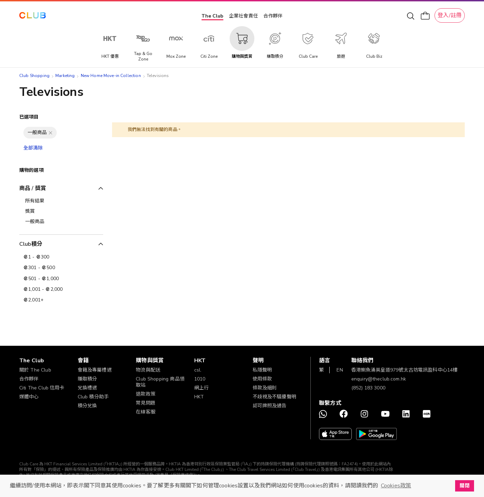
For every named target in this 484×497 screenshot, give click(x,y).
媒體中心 (29, 397)
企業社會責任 (243, 16)
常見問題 (145, 403)
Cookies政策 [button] (396, 485)
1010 (200, 379)
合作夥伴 (273, 16)
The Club (212, 16)
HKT (199, 397)
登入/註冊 (450, 15)
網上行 (201, 388)
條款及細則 (265, 388)
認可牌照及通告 (270, 405)
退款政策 (145, 394)
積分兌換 (87, 405)
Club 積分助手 (93, 397)
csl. (198, 370)
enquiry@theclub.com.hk (378, 379)
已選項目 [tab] (29, 117)
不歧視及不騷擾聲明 (274, 397)
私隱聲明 (262, 370)
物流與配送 (148, 370)
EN (340, 370)
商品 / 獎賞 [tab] (32, 188)
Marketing (65, 75)
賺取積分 (87, 379)
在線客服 (145, 412)
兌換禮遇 (87, 388)
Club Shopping (34, 75)
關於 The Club (35, 370)
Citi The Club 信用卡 (42, 388)
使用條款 (262, 379)
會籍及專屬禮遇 (95, 370)
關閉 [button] (464, 485)
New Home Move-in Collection (111, 75)
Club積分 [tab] (30, 244)
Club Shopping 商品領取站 (160, 382)
